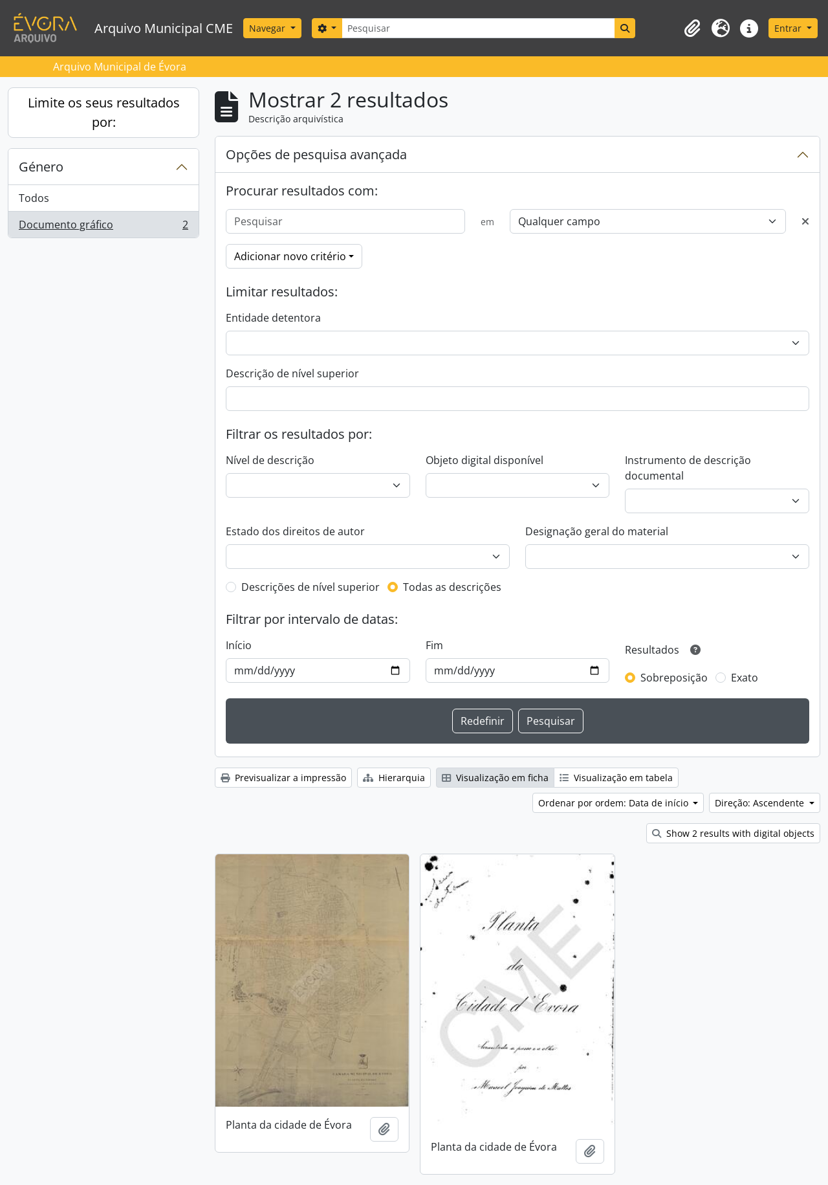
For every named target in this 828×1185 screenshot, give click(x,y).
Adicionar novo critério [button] (290, 256)
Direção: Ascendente (761, 803)
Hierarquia (394, 777)
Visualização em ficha (495, 777)
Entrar (789, 28)
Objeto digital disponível (484, 460)
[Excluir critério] (805, 221)
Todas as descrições (452, 587)
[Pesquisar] (478, 28)
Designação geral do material (596, 531)
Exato (744, 677)
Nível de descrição (270, 460)
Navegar (268, 28)
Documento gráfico (103, 227)
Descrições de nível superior (310, 587)
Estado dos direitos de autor (295, 531)
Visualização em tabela (616, 777)
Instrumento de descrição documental (688, 468)
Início (239, 645)
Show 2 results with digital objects (733, 833)
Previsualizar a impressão (283, 777)
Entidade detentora (273, 318)
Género (41, 166)
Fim (434, 645)
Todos (34, 198)
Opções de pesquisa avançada (316, 154)
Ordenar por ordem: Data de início (614, 803)
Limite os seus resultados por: (104, 112)
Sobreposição (674, 677)
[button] (692, 28)
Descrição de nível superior (292, 373)
